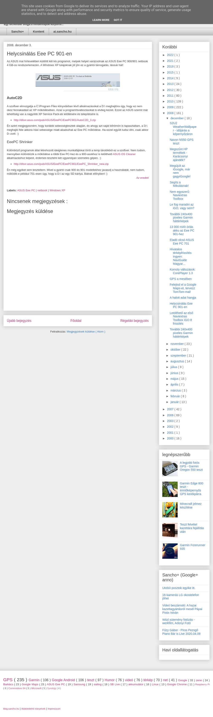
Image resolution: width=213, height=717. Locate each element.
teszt (91, 680)
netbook (42, 190)
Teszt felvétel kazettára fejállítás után (192, 528)
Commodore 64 (17, 688)
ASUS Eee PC (26, 190)
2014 (170, 78)
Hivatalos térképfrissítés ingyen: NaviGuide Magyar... (180, 256)
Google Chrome (177, 684)
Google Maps (30, 684)
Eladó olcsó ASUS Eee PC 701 (182, 241)
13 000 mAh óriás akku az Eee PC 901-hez (182, 230)
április (174, 384)
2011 (170, 95)
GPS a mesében (181, 279)
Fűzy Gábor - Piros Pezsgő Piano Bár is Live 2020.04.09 (181, 631)
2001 (170, 432)
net (166, 680)
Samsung (79, 684)
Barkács (8, 684)
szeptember (178, 355)
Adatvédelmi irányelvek (33, 708)
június (174, 373)
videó (129, 680)
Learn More (100, 20)
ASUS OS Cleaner (124, 154)
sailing (98, 684)
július (174, 367)
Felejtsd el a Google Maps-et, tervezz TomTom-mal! (183, 288)
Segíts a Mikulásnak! (179, 184)
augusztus (177, 361)
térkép (148, 680)
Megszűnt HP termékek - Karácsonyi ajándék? (179, 154)
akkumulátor (136, 684)
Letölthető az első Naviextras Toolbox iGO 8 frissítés (181, 318)
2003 (170, 421)
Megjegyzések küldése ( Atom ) (86, 331)
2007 (170, 409)
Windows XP (57, 190)
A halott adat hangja (183, 297)
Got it (118, 20)
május (174, 378)
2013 (170, 84)
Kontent (38, 31)
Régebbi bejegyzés (134, 321)
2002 (170, 426)
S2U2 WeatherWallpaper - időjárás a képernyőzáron (183, 128)
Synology (52, 688)
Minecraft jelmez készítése (191, 505)
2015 (170, 72)
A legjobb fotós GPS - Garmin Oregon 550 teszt (191, 466)
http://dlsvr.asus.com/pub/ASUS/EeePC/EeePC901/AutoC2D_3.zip (55, 120)
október (175, 349)
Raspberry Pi (202, 684)
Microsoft (36, 688)
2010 (170, 101)
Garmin (35, 680)
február (175, 396)
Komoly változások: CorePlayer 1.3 (183, 271)
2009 (170, 107)
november (177, 344)
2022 (170, 55)
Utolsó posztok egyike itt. (178, 588)
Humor (110, 680)
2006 (170, 415)
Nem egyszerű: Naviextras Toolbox (180, 195)
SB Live (115, 684)
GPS (8, 679)
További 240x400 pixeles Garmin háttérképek (181, 217)
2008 (170, 113)
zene (199, 680)
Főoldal (76, 321)
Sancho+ (17, 31)
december (177, 118)
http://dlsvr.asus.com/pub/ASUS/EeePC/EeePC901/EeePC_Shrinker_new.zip (61, 164)
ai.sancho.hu (62, 31)
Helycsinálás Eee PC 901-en (181, 305)
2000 (170, 438)
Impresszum (54, 708)
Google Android (64, 680)
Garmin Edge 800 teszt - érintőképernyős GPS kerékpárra (191, 489)
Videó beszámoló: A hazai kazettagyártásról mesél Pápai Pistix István (182, 609)
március (176, 390)
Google (183, 680)
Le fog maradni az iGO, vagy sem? (182, 206)
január (175, 402)
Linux (155, 684)
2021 (170, 60)
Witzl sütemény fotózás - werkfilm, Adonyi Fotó (178, 621)
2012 (170, 90)
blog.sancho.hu (11, 708)
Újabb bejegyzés (19, 321)
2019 (170, 66)
